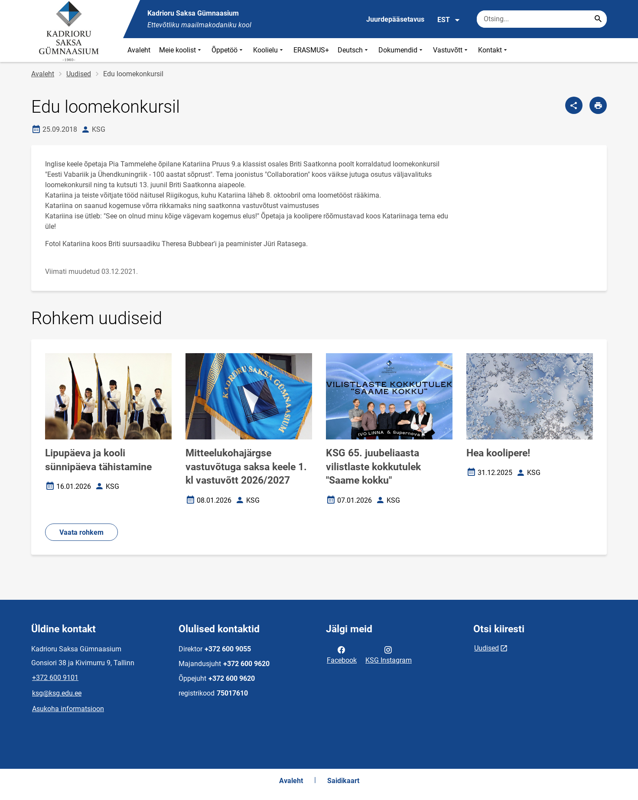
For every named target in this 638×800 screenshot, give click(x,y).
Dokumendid (401, 50)
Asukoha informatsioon (68, 709)
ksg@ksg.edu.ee (56, 693)
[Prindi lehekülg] (598, 105)
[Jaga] (574, 105)
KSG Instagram (388, 654)
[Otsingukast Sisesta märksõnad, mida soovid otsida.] (542, 19)
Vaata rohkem (81, 532)
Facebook (342, 654)
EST (448, 20)
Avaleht (138, 50)
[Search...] (598, 19)
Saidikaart (343, 781)
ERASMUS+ (311, 50)
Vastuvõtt (451, 50)
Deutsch (354, 50)
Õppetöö (228, 50)
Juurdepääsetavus (395, 19)
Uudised (78, 74)
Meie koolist (181, 50)
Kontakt (493, 50)
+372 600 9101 (55, 677)
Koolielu (269, 50)
